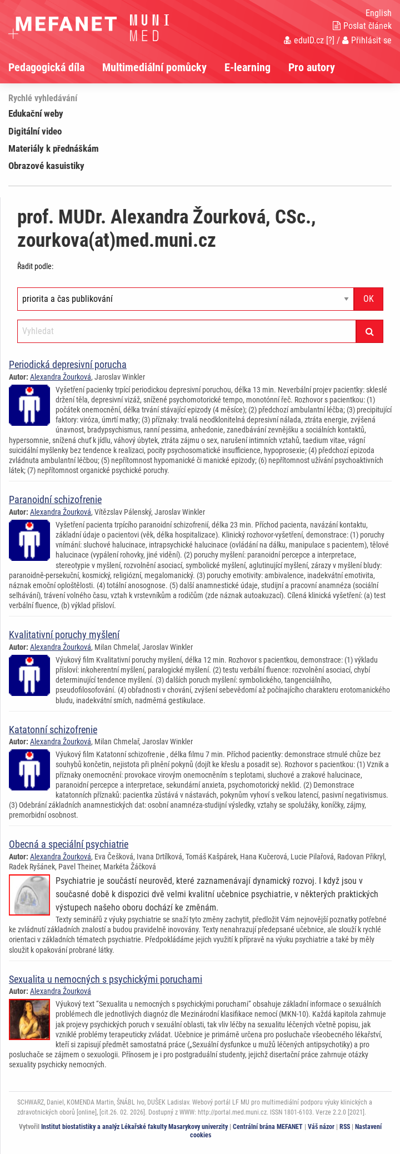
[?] (330, 40)
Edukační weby (35, 113)
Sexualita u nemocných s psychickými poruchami (105, 979)
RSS (344, 1127)
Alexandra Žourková (60, 376)
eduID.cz (304, 40)
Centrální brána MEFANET (268, 1127)
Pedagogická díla (46, 67)
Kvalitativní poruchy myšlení (64, 634)
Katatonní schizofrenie (53, 729)
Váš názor (321, 1127)
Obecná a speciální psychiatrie (68, 844)
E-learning (247, 67)
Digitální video (35, 131)
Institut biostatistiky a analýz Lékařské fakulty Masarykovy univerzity (134, 1127)
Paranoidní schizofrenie (55, 499)
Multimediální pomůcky (154, 67)
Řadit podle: (35, 266)
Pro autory (311, 67)
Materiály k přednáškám (53, 148)
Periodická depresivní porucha (68, 364)
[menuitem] (55, 67)
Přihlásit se (367, 40)
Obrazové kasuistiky (46, 165)
